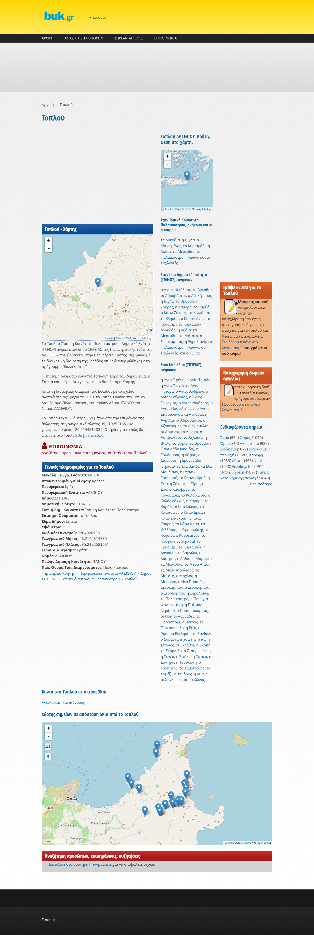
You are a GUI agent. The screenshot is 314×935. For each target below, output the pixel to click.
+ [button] (48, 241)
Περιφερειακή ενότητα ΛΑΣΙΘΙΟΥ (107, 573)
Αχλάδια (195, 437)
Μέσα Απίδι (199, 564)
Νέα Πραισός (192, 581)
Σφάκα (185, 656)
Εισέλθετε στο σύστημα (68, 864)
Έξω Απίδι (190, 466)
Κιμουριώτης (193, 529)
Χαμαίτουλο (194, 668)
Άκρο (224, 437)
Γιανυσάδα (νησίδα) (177, 448)
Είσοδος (99, 17)
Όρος (224, 443)
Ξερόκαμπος (198, 587)
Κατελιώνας (188, 506)
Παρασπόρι (170, 621)
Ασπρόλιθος (171, 437)
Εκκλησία (228, 449)
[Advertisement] (157, 67)
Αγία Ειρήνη (174, 379)
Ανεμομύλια (198, 425)
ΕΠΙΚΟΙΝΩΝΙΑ (165, 38)
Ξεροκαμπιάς (172, 341)
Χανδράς (184, 673)
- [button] (48, 248)
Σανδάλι (204, 633)
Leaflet (109, 338)
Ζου (164, 489)
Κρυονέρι (169, 324)
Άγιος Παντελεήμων (178, 408)
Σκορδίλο (174, 650)
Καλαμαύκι (170, 495)
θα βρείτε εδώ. (90, 435)
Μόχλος (186, 575)
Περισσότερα (261, 483)
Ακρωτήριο (249, 443)
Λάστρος (168, 558)
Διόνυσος (169, 460)
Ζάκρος (167, 306)
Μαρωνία (204, 558)
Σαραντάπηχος (176, 639)
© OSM (126, 338)
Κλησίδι (172, 318)
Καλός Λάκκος (172, 500)
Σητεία (200, 639)
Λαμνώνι (190, 552)
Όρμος (245, 437)
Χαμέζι (166, 673)
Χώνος (194, 353)
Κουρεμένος (171, 245)
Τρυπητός (169, 668)
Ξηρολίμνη (197, 341)
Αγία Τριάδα (200, 379)
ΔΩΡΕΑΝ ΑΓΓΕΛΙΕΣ (128, 38)
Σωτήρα (167, 662)
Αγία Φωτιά (174, 385)
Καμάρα (185, 306)
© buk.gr (147, 338)
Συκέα (169, 656)
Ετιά (164, 483)
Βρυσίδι (187, 301)
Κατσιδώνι (170, 512)
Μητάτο (191, 335)
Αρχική (48, 104)
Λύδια (166, 251)
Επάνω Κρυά (195, 477)
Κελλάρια (201, 312)
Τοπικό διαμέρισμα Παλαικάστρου (90, 578)
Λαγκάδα (168, 330)
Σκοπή (204, 645)
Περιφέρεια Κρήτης (58, 573)
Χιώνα (194, 257)
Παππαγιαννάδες (179, 616)
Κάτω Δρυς (193, 512)
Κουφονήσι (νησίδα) (178, 541)
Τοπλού (131, 578)
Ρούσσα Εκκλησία (176, 633)
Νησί (258, 460)
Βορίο (182, 443)
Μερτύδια (186, 251)
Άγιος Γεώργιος (174, 396)
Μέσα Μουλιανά (180, 570)
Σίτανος (167, 645)
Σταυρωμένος (198, 650)
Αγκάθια (173, 239)
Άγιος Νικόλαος (177, 289)
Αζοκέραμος (201, 295)
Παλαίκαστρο (172, 257)
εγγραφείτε (102, 864)
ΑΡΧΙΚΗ (47, 38)
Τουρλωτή (188, 662)
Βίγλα (190, 239)
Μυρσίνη (168, 581)
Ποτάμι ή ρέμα (232, 472)
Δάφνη (190, 454)
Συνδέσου (230, 341)
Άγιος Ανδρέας (191, 391)
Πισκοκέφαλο (172, 627)
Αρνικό (192, 431)
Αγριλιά (167, 420)
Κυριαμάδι (197, 245)
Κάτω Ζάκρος (175, 312)
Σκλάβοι (187, 645)
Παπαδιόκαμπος (194, 610)
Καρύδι (204, 306)
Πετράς (191, 621)
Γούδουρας (170, 454)
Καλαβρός (180, 489)
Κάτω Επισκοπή (174, 518)
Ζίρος (195, 483)
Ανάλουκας (51, 702)
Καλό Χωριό (196, 495)
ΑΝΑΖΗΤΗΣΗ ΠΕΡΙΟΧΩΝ (84, 38)
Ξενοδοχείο (241, 466)
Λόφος (237, 460)
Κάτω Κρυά (189, 523)
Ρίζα (192, 627)
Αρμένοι (172, 431)
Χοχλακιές (169, 262)
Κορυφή (256, 454)
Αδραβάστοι (175, 295)
